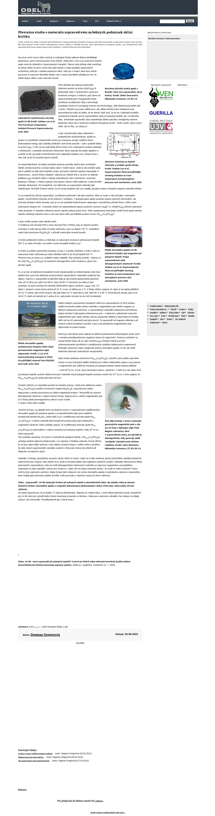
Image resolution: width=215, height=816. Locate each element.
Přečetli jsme (173, 316)
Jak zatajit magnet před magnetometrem (33, 761)
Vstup (85, 21)
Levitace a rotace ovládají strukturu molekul (35, 754)
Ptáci (183, 316)
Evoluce (182, 309)
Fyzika (190, 309)
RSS (97, 21)
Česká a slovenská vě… (159, 309)
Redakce (25, 21)
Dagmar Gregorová (45, 634)
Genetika (153, 312)
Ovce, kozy (154, 316)
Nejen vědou (174, 312)
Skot (161, 319)
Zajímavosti (154, 322)
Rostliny (191, 316)
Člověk (173, 309)
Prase (163, 316)
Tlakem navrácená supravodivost (31, 757)
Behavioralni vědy (172, 306)
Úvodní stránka (156, 306)
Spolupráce (54, 21)
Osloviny (191, 312)
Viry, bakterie (180, 319)
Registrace (70, 21)
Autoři (39, 21)
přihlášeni (99, 801)
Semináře (153, 319)
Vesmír (169, 319)
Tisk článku (80, 643)
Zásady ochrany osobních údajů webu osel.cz (107, 813)
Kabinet (163, 312)
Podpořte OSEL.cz (114, 21)
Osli (183, 312)
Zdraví (164, 322)
